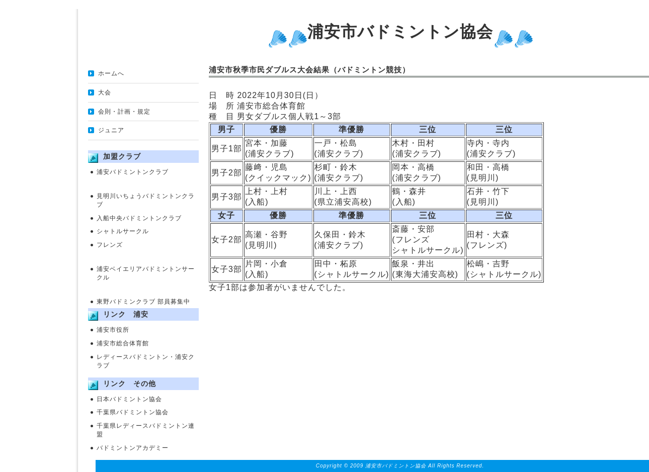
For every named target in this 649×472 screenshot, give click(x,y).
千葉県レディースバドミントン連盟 (146, 430)
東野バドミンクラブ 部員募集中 (143, 301)
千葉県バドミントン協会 (133, 412)
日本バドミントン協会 (129, 399)
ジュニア (111, 130)
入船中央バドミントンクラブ (139, 218)
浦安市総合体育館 (123, 343)
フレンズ (110, 244)
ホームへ (111, 73)
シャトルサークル (123, 231)
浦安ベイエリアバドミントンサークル (146, 273)
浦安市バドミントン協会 (400, 32)
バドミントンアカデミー (133, 447)
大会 (104, 92)
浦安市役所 (113, 329)
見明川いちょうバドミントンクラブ (146, 200)
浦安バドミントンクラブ (133, 171)
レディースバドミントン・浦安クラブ (146, 361)
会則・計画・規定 (124, 111)
